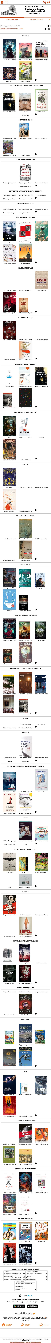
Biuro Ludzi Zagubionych (31, 1279)
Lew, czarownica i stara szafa (21, 1285)
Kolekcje (21, 28)
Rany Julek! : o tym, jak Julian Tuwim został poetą (25, 1283)
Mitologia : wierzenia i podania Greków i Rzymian (14, 1273)
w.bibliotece (41, 1317)
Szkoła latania (29, 1274)
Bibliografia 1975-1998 (36, 19)
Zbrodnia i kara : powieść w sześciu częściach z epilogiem (15, 1279)
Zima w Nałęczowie (19, 1286)
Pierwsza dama (29, 1276)
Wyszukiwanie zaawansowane (9, 28)
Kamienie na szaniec (8, 1276)
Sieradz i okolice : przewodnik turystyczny (12, 1274)
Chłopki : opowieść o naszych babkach (33, 1273)
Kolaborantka (17, 1289)
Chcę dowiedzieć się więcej (17, 1342)
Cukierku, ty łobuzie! (30, 1277)
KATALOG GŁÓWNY (12, 19)
